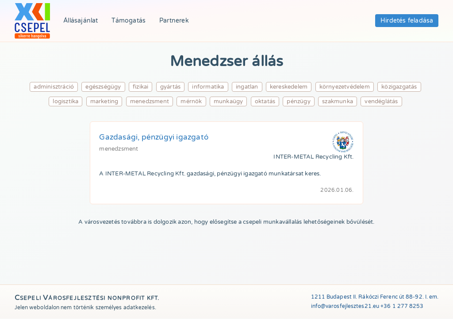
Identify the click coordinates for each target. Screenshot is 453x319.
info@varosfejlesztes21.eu (345, 306)
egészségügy (103, 86)
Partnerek (174, 20)
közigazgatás (399, 86)
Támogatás (128, 20)
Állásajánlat (80, 20)
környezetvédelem (344, 86)
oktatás (265, 101)
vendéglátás (381, 101)
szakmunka (337, 101)
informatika (208, 86)
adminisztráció (54, 86)
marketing (104, 101)
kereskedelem (288, 86)
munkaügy (228, 101)
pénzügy (298, 101)
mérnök (191, 101)
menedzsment (149, 101)
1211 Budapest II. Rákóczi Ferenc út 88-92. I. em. (375, 297)
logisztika (65, 101)
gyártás (170, 86)
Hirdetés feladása (406, 20)
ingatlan (247, 86)
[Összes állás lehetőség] (32, 21)
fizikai (140, 86)
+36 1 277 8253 (401, 306)
